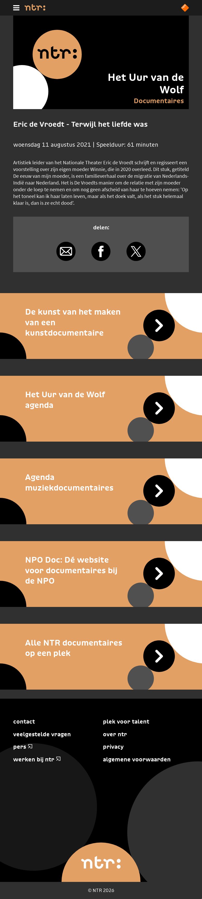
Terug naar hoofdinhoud (201, 898)
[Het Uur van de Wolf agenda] (101, 400)
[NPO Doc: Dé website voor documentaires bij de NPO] (101, 570)
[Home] (35, 9)
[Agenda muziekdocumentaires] (101, 482)
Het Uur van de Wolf (146, 83)
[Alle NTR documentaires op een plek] (101, 648)
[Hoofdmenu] (16, 7)
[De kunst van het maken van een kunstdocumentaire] (101, 322)
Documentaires (159, 100)
